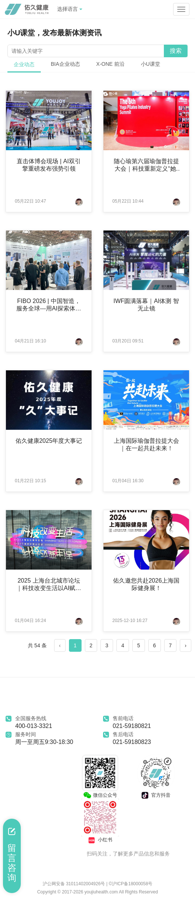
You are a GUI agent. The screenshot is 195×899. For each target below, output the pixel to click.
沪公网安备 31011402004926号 (74, 883)
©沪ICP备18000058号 (130, 883)
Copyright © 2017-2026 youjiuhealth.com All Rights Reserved (97, 892)
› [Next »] (185, 645)
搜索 (176, 51)
